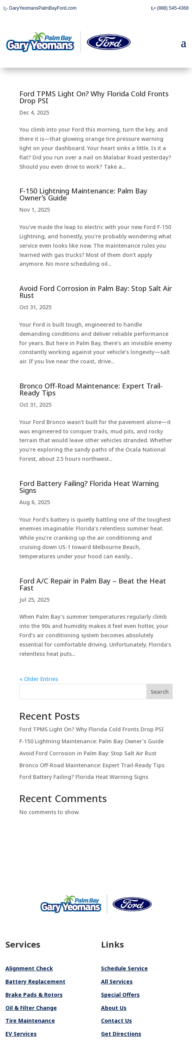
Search (160, 691)
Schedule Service (124, 968)
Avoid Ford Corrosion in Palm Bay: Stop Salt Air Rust (95, 292)
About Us (114, 1007)
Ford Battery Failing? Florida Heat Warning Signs (89, 487)
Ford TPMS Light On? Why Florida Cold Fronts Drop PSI (94, 97)
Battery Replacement (35, 981)
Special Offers (120, 994)
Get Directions (121, 1033)
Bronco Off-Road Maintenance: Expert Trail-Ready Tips (91, 389)
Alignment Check (29, 968)
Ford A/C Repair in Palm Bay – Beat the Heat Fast (92, 584)
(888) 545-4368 (170, 8)
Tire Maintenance (30, 1020)
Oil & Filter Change (31, 1007)
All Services (117, 981)
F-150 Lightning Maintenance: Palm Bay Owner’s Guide (83, 194)
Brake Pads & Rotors (34, 994)
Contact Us (116, 1020)
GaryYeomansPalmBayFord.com (40, 8)
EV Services (21, 1033)
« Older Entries (38, 679)
